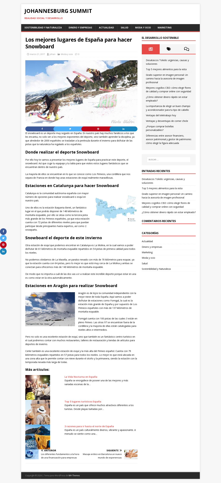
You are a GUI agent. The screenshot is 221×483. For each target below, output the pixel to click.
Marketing (165, 27)
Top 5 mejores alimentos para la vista (166, 69)
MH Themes (74, 475)
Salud (124, 27)
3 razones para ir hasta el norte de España (89, 426)
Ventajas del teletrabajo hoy (161, 115)
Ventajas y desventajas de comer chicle (167, 120)
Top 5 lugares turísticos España (83, 401)
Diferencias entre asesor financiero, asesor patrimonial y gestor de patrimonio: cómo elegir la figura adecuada (169, 139)
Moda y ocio (143, 27)
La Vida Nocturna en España (81, 376)
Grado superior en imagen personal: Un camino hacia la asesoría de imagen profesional (167, 78)
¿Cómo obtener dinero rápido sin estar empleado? (169, 212)
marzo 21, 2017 (37, 54)
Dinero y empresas (80, 27)
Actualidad (106, 27)
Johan (52, 54)
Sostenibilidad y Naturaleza (43, 27)
